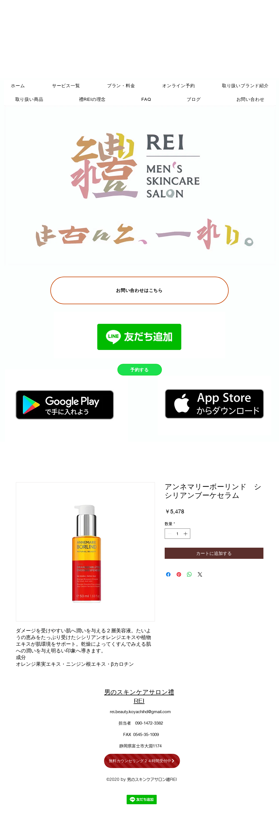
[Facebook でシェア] (168, 574)
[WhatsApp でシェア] (189, 574)
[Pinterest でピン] (179, 574)
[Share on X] (200, 574)
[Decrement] (169, 533)
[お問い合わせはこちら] (139, 290)
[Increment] (185, 533)
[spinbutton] (177, 533)
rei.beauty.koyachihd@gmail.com (140, 711)
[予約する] (139, 370)
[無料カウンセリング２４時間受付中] (142, 761)
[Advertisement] (69, 39)
